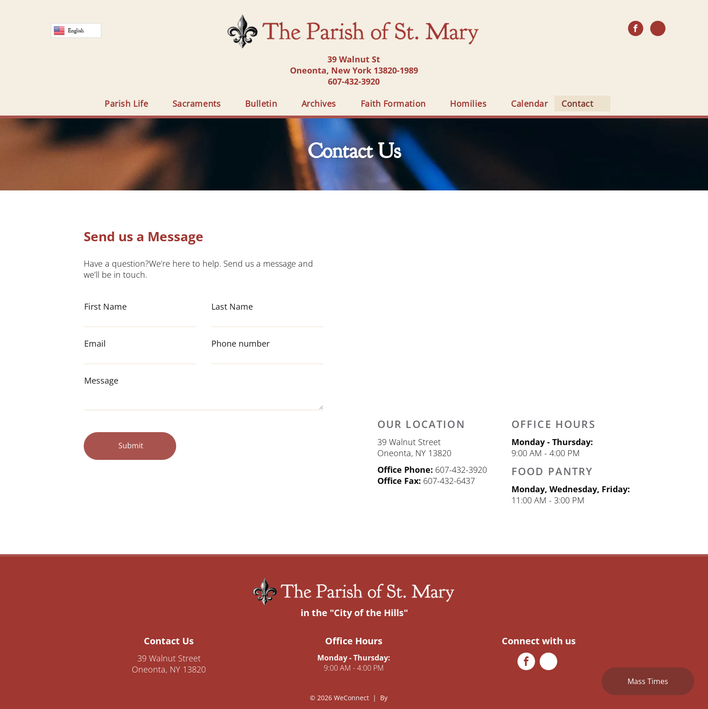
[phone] (657, 29)
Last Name (232, 306)
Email (95, 343)
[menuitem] (132, 103)
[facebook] (635, 29)
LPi (393, 697)
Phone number (240, 343)
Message (101, 380)
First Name (105, 306)
